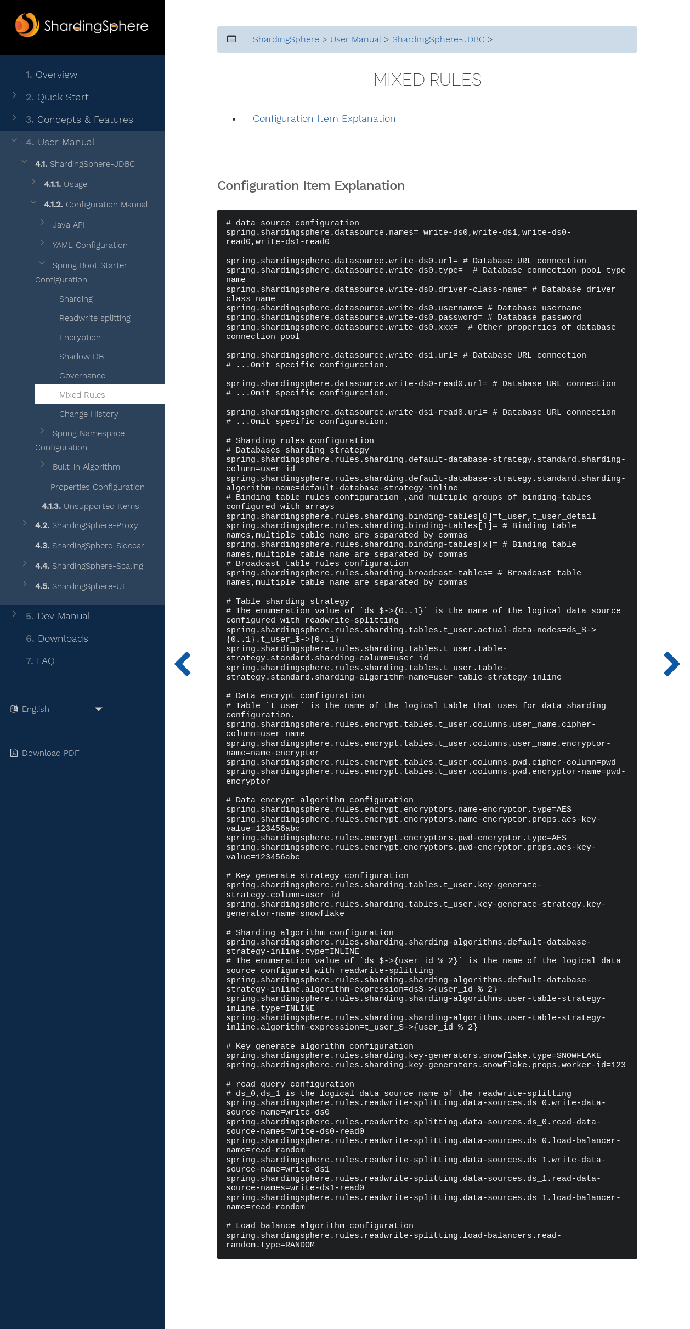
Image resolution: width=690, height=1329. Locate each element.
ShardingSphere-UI (72, 586)
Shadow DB (75, 354)
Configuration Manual (88, 205)
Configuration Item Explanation (324, 119)
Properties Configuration (91, 485)
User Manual (52, 142)
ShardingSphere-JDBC (77, 164)
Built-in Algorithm (78, 467)
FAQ (32, 661)
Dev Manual (50, 616)
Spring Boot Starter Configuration (81, 273)
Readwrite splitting (88, 316)
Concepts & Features (71, 120)
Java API (61, 225)
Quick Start (49, 97)
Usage (57, 184)
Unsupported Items (83, 504)
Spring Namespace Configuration (80, 440)
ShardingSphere (286, 39)
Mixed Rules (75, 393)
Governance (75, 374)
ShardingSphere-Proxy (78, 526)
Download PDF (47, 753)
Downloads (48, 638)
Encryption (73, 335)
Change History (82, 412)
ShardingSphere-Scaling (81, 566)
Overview (43, 75)
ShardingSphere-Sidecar (81, 546)
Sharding (69, 297)
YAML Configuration (82, 245)
